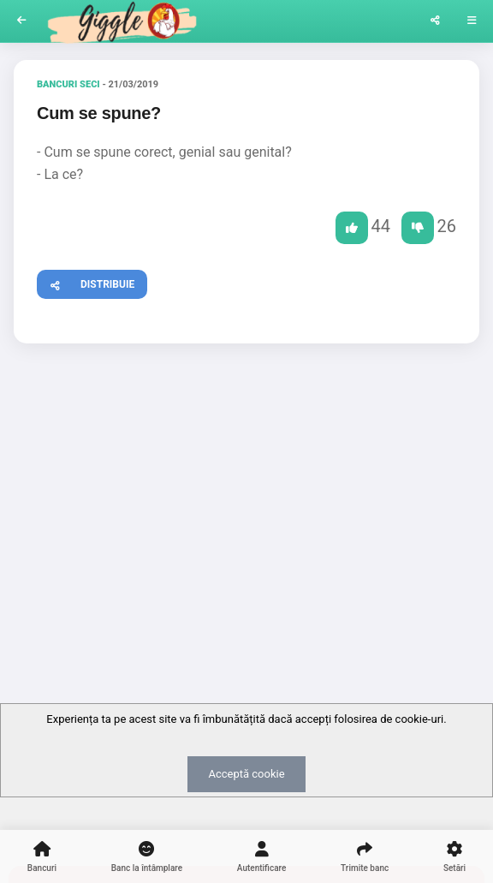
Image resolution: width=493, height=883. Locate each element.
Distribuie (86, 282)
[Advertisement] (246, 489)
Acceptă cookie (246, 773)
